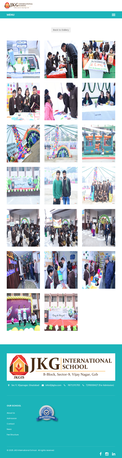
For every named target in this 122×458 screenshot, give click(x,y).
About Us (11, 413)
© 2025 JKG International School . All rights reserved (30, 450)
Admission (12, 418)
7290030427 (92, 385)
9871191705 (73, 385)
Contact (10, 424)
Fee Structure (13, 434)
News (9, 429)
